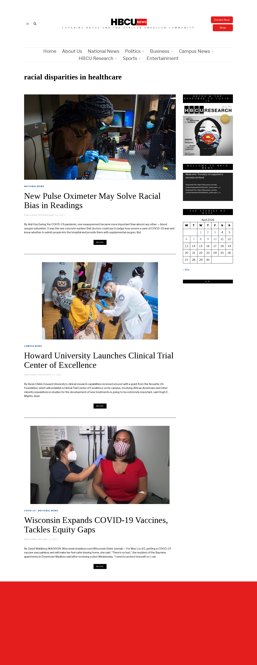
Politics (133, 51)
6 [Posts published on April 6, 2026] (186, 239)
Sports (130, 58)
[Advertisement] (209, 308)
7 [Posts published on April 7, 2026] (194, 239)
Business (159, 51)
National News (103, 51)
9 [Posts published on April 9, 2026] (208, 239)
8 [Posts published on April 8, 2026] (201, 239)
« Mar (186, 269)
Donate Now (222, 19)
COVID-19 (30, 511)
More (100, 242)
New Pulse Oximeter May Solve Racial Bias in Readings (92, 200)
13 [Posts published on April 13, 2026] (186, 246)
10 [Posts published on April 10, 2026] (215, 239)
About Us (72, 51)
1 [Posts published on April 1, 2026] (200, 232)
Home (49, 51)
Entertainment (162, 58)
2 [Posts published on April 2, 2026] (208, 232)
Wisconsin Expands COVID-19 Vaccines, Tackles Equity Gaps (96, 524)
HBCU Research (96, 58)
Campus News (194, 51)
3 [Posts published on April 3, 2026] (215, 232)
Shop (223, 27)
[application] (208, 187)
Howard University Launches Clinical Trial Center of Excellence (98, 360)
